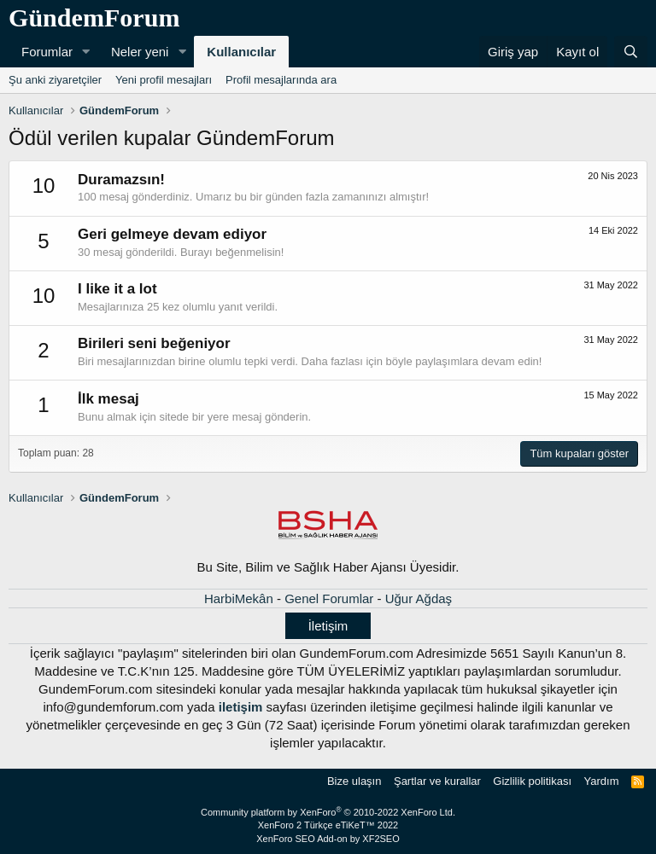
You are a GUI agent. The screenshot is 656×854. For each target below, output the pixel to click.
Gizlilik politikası (532, 781)
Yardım (601, 781)
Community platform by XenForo (328, 812)
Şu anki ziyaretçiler (55, 79)
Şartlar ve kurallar (437, 781)
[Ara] (630, 51)
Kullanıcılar (241, 51)
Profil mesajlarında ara (281, 79)
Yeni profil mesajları (163, 79)
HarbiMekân (238, 598)
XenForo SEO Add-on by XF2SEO (328, 839)
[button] (86, 51)
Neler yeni (140, 51)
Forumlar (47, 51)
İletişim (328, 626)
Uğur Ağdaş (418, 598)
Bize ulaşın (354, 781)
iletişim (241, 707)
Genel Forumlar (328, 598)
